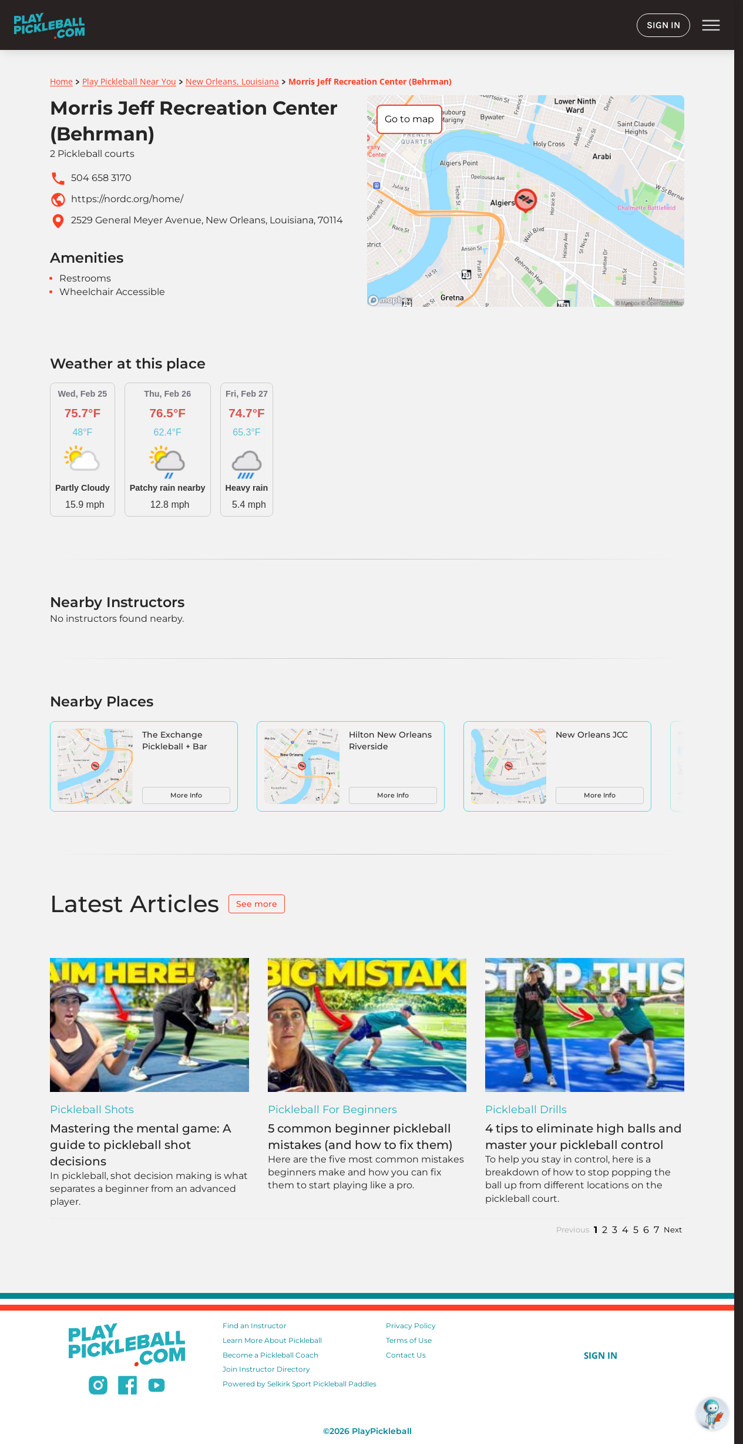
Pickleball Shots (92, 1109)
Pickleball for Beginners (332, 1109)
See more (256, 904)
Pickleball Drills (526, 1109)
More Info (186, 795)
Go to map (409, 119)
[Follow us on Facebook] (127, 1387)
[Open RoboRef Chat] (712, 1413)
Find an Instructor (255, 1325)
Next (673, 1229)
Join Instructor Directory (266, 1369)
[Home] (49, 25)
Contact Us (406, 1355)
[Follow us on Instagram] (98, 1387)
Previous (572, 1229)
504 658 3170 (101, 177)
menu (711, 25)
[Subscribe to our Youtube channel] (156, 1387)
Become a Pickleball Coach (270, 1355)
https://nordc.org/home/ (127, 199)
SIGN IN (663, 25)
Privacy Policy (411, 1325)
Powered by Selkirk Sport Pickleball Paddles (299, 1383)
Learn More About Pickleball (272, 1340)
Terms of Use (409, 1340)
